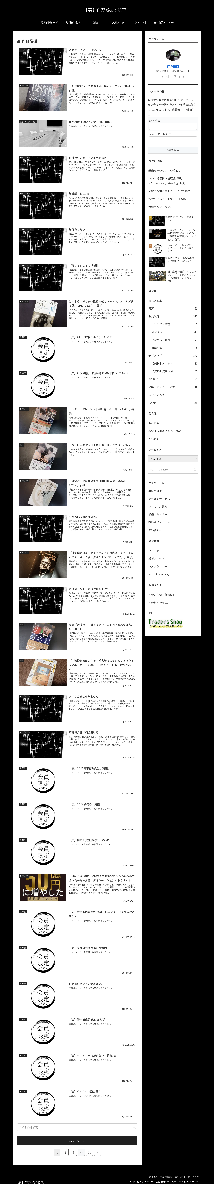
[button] (134, 1125)
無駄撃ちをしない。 (160, 207)
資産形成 (174, 347)
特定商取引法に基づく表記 (164, 431)
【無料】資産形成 (174, 371)
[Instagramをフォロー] (175, 76)
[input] (77, 1125)
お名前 (155, 121)
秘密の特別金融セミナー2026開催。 (170, 191)
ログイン (153, 551)
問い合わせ (155, 439)
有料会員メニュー (159, 522)
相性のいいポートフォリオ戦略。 (168, 199)
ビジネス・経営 (174, 339)
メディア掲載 (173, 394)
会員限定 (173, 316)
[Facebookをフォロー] (171, 76)
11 (89, 1151)
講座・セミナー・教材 (173, 386)
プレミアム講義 (174, 324)
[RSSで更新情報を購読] (183, 76)
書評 (173, 308)
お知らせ (173, 379)
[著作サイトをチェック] (162, 76)
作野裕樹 (173, 66)
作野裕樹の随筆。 (159, 603)
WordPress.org (158, 574)
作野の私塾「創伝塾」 (161, 595)
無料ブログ (173, 355)
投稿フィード (156, 558)
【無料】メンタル (174, 363)
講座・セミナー (157, 514)
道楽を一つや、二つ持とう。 (166, 170)
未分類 (173, 402)
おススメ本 (173, 300)
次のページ (77, 1139)
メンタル (174, 332)
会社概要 (153, 423)
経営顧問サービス (159, 499)
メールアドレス (160, 134)
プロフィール (156, 483)
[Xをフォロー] (167, 76)
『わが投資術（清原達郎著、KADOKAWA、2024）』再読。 (167, 180)
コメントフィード (159, 566)
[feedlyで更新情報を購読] (179, 76)
